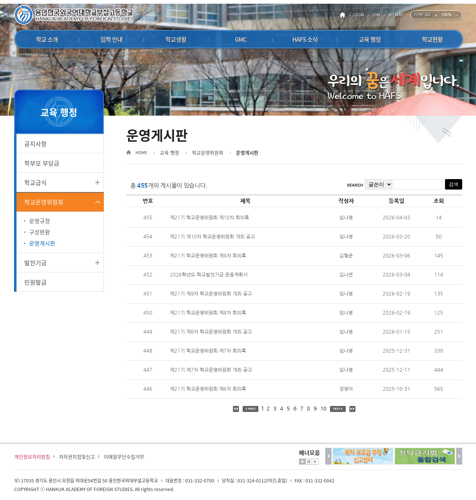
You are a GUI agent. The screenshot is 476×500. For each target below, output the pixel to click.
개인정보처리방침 (32, 456)
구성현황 (39, 232)
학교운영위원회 (43, 201)
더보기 (302, 462)
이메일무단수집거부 (124, 456)
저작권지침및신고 (77, 456)
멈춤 (308, 462)
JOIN (376, 15)
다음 (459, 456)
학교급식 (35, 182)
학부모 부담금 (41, 163)
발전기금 (35, 262)
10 (323, 408)
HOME (344, 15)
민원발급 (35, 282)
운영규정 (39, 221)
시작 (315, 462)
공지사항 (35, 143)
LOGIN (358, 15)
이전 (328, 456)
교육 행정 (169, 152)
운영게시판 (42, 243)
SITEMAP (396, 15)
